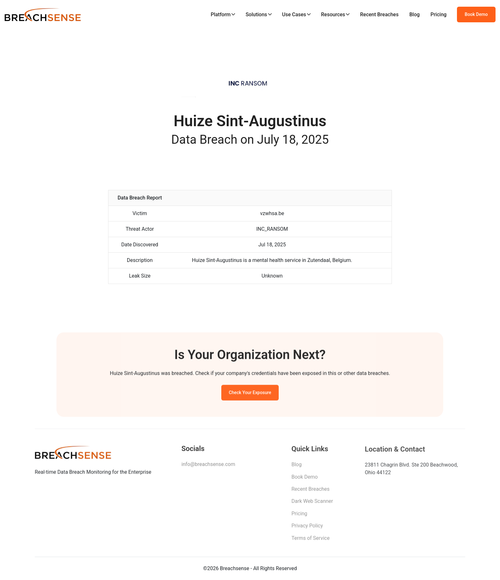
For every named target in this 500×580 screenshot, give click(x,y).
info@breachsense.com (208, 466)
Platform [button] (221, 14)
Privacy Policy (307, 528)
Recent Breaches (379, 14)
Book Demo (476, 14)
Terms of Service (310, 540)
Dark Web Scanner (312, 503)
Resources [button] (333, 14)
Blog (414, 14)
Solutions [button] (256, 14)
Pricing (438, 14)
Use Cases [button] (294, 14)
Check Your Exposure (250, 393)
